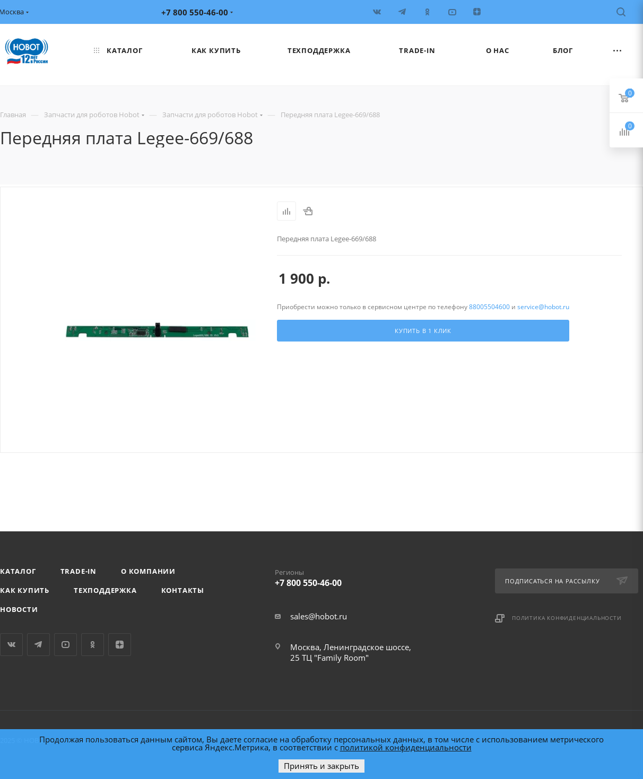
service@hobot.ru (543, 306)
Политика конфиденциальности (567, 618)
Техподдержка (105, 590)
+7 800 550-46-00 (349, 576)
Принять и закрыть (321, 765)
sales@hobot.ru (318, 616)
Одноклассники (92, 644)
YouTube (65, 644)
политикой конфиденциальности (406, 747)
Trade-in (78, 571)
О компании (148, 571)
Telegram (38, 644)
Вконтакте (11, 644)
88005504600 (489, 306)
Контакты (182, 590)
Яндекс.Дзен (119, 644)
